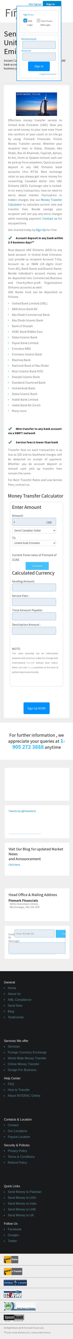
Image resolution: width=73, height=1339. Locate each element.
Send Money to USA (22, 1197)
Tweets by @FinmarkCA (22, 811)
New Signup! (35, 4)
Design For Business (22, 1070)
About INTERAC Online (24, 1095)
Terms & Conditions (21, 1156)
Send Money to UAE (22, 1209)
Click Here (14, 864)
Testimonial (15, 1017)
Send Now (15, 1005)
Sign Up (41, 230)
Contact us (49, 218)
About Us (14, 994)
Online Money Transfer (23, 1064)
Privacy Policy (17, 1151)
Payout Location (19, 1136)
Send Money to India (22, 1203)
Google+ (14, 1235)
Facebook (14, 1229)
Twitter (12, 1241)
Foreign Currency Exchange (27, 1052)
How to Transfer (19, 1089)
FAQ (11, 1084)
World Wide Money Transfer (27, 1058)
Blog (11, 1011)
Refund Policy (17, 1162)
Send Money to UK (21, 1215)
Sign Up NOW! (36, 708)
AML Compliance (19, 999)
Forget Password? (48, 74)
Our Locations (17, 1131)
